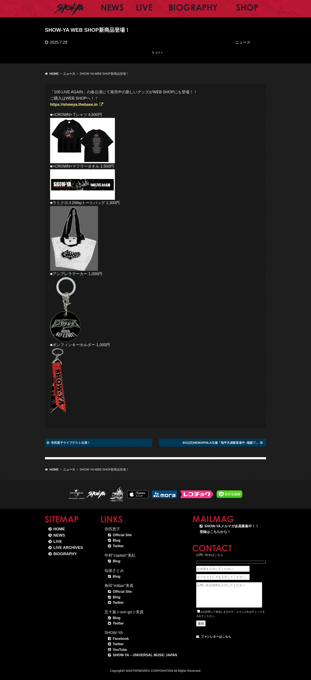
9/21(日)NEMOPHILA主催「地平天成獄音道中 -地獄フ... (220, 442)
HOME (54, 73)
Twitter (118, 546)
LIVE (57, 541)
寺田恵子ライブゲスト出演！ (70, 442)
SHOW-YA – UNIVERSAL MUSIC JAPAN (145, 655)
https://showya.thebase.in (74, 104)
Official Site (122, 535)
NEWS (59, 535)
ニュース (69, 73)
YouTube (120, 649)
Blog (117, 540)
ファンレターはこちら (216, 636)
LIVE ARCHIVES (68, 547)
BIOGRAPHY (65, 554)
